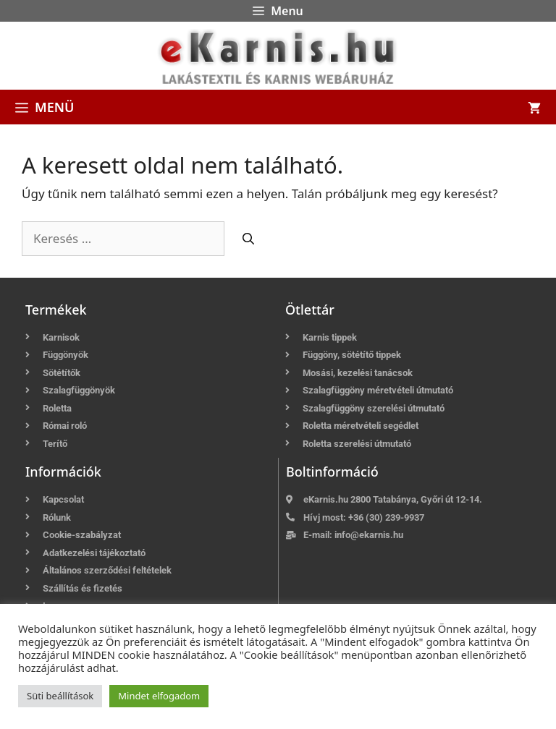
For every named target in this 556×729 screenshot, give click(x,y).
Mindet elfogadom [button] (159, 695)
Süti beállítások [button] (60, 695)
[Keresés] (248, 238)
